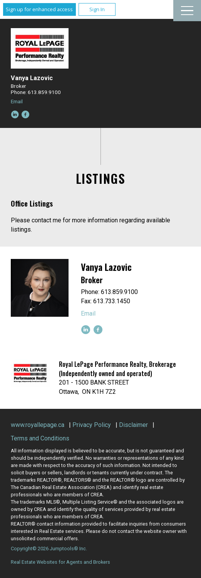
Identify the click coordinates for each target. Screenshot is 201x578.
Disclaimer (133, 424)
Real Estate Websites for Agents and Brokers (60, 562)
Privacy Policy (91, 424)
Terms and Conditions (40, 438)
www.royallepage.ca (37, 424)
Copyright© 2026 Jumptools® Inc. (49, 548)
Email (17, 101)
